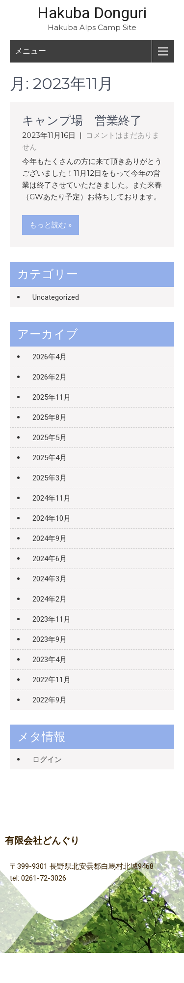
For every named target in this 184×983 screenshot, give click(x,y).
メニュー (30, 51)
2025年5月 (49, 437)
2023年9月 (49, 639)
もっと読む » (50, 225)
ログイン (47, 759)
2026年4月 (49, 356)
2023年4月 (49, 659)
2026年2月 (49, 377)
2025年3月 (49, 478)
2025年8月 (49, 417)
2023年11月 (51, 619)
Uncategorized (55, 297)
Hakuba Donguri (92, 12)
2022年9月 (49, 700)
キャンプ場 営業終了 (82, 120)
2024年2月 (49, 599)
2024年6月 (49, 558)
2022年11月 (51, 679)
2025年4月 (49, 457)
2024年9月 (49, 538)
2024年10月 (51, 518)
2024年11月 (51, 498)
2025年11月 (51, 397)
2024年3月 (49, 578)
